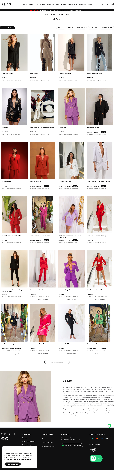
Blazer (67, 14)
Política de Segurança (28, 445)
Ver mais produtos (57, 362)
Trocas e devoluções (47, 442)
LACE (36, 4)
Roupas (63, 4)
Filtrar (7, 28)
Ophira (31, 4)
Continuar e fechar (12, 464)
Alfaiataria (50, 4)
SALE (57, 4)
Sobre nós (25, 438)
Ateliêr (42, 4)
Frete (43, 438)
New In (25, 4)
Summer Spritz (72, 4)
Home (47, 14)
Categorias (60, 14)
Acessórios (82, 4)
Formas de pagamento (48, 446)
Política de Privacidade (28, 441)
